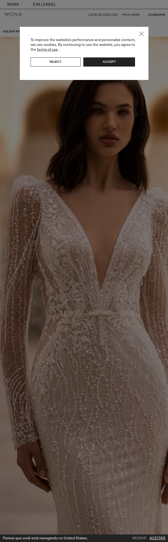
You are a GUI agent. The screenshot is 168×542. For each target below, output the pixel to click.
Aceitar (157, 538)
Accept (109, 62)
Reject (55, 62)
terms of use (47, 49)
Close (141, 34)
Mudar (139, 538)
